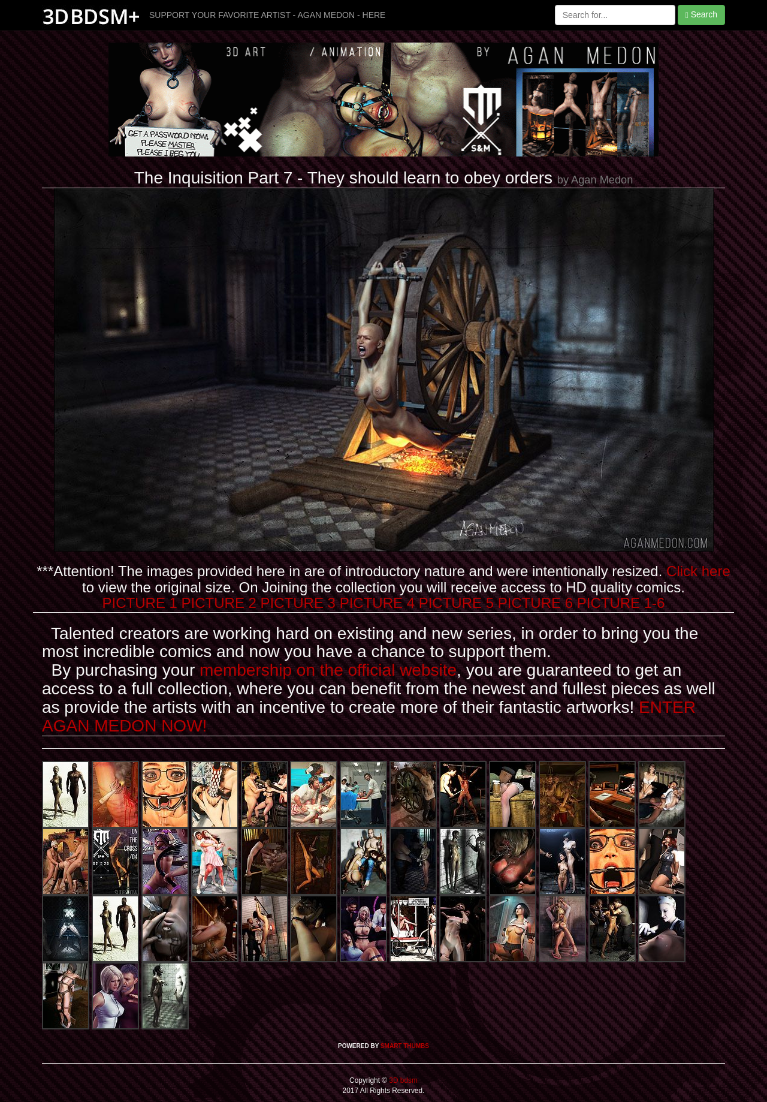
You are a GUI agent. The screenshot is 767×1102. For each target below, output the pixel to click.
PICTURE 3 (298, 603)
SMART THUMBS (405, 1046)
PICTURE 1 (139, 603)
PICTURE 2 (219, 603)
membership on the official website (328, 670)
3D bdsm (402, 1080)
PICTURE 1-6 (621, 603)
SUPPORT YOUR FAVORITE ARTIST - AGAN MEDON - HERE (267, 15)
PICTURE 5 (456, 603)
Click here (698, 571)
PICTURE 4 (377, 603)
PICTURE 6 (535, 603)
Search (701, 15)
